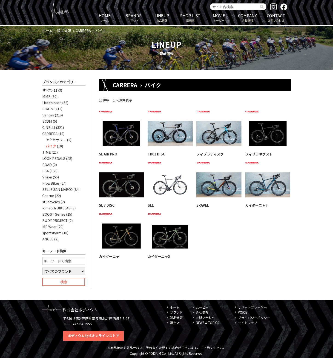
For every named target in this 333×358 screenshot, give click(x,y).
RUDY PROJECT (55, 220)
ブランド (133, 17)
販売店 (190, 17)
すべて (47, 90)
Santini (48, 115)
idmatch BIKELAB (56, 208)
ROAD (47, 164)
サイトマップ (247, 322)
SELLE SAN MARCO (57, 189)
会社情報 (247, 17)
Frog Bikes (51, 183)
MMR (46, 96)
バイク (51, 146)
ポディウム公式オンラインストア (93, 335)
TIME (46, 152)
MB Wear (49, 226)
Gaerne (48, 195)
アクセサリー (56, 139)
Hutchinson (51, 102)
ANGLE (47, 239)
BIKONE (48, 108)
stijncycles (51, 201)
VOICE (242, 312)
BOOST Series (53, 214)
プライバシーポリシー (254, 317)
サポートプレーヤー (252, 307)
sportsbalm (51, 232)
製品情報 (162, 17)
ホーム (104, 17)
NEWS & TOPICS (207, 322)
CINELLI (48, 127)
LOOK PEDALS (53, 158)
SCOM (47, 121)
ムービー (219, 17)
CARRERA (83, 30)
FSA (45, 170)
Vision (47, 177)
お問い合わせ (276, 17)
